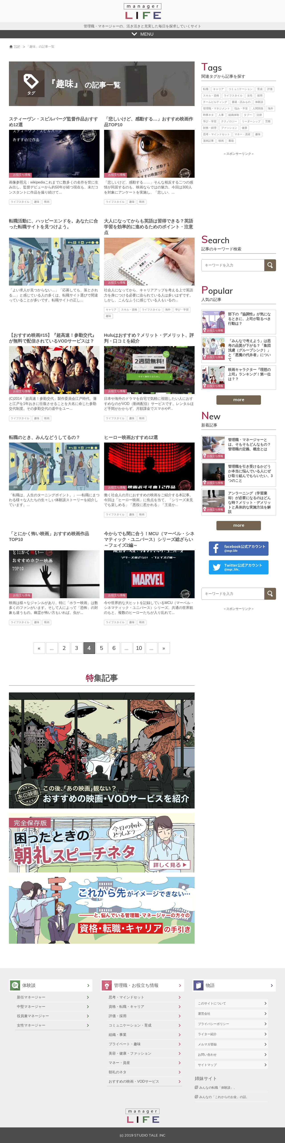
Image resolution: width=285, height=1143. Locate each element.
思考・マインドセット (216, 134)
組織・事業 (117, 1035)
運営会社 (204, 1013)
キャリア (218, 89)
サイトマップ (207, 1065)
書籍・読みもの (241, 102)
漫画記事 (208, 140)
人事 (221, 114)
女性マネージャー (31, 1025)
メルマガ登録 (207, 1044)
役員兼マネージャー (33, 1016)
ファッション (229, 127)
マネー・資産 (242, 134)
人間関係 (257, 108)
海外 (270, 108)
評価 (270, 89)
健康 (244, 127)
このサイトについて (212, 1003)
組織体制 (233, 114)
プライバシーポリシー (213, 1024)
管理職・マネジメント (216, 108)
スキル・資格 (211, 95)
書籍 (231, 140)
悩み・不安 (241, 108)
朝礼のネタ (117, 1072)
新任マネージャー (31, 997)
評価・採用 (117, 1016)
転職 (205, 89)
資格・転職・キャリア (126, 1006)
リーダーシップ (251, 121)
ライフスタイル (233, 95)
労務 (268, 121)
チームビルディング (215, 102)
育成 (260, 89)
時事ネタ (208, 114)
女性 (249, 95)
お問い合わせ (207, 1054)
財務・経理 (209, 127)
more (238, 399)
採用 (260, 95)
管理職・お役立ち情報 (136, 985)
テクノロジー (229, 121)
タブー (248, 114)
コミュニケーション (240, 89)
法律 (259, 114)
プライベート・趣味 (125, 1044)
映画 (221, 140)
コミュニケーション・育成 (130, 1025)
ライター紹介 (207, 1034)
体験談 (259, 102)
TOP (17, 46)
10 (139, 648)
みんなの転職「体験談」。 (218, 1087)
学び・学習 (209, 121)
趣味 (258, 134)
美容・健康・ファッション (130, 1053)
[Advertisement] (238, 189)
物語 (210, 985)
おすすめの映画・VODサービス (134, 1081)
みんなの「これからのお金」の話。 (224, 1097)
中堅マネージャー (31, 1006)
